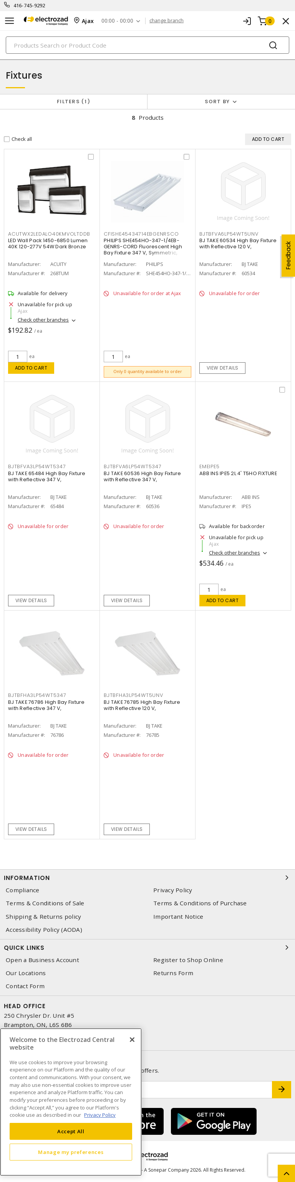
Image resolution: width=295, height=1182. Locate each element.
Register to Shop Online (188, 960)
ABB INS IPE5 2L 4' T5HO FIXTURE (238, 473)
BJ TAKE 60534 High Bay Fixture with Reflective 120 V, (238, 243)
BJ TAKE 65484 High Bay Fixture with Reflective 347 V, (47, 476)
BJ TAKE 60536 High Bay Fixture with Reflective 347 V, (142, 476)
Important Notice (178, 916)
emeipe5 (209, 466)
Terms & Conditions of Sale (45, 903)
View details (223, 368)
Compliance (23, 890)
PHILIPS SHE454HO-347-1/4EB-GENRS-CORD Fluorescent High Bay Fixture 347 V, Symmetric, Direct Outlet (143, 249)
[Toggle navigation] (9, 20)
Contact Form (25, 986)
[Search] (147, 45)
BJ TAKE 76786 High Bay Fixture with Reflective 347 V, (46, 705)
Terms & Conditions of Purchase (200, 903)
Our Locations (26, 973)
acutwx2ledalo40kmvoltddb (49, 234)
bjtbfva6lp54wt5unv (229, 234)
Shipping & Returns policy (43, 916)
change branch (166, 21)
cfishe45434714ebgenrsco (141, 234)
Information (147, 877)
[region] (71, 1102)
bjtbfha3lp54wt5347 (37, 695)
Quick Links (147, 947)
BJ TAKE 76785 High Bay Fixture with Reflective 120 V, (142, 705)
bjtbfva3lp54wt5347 (37, 466)
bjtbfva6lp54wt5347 (133, 466)
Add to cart (31, 368)
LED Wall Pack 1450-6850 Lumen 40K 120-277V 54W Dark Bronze (48, 243)
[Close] (132, 1039)
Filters (73, 101)
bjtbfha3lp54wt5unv (133, 695)
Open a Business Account (42, 960)
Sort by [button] (217, 101)
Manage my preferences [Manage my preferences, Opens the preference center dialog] (70, 1152)
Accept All (71, 1131)
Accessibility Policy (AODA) (44, 929)
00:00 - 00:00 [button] (117, 21)
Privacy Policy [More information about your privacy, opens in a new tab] (100, 1114)
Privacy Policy (172, 890)
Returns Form (173, 973)
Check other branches (43, 319)
